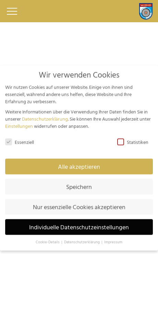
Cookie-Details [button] (48, 239)
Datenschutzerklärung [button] (82, 239)
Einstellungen (19, 122)
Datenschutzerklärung (45, 115)
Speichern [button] (79, 183)
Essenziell (19, 139)
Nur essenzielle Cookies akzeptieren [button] (79, 203)
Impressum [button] (113, 239)
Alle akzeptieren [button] (79, 163)
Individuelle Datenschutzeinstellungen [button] (79, 223)
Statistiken (132, 139)
